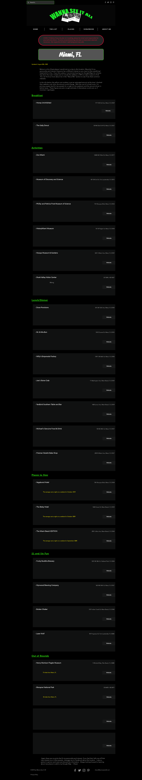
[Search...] (40, 2)
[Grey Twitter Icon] (108, 2)
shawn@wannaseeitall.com (102, 770)
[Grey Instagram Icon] (111, 2)
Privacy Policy (34, 774)
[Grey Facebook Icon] (105, 2)
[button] (109, 721)
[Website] (108, 111)
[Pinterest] (113, 2)
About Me (71, 77)
